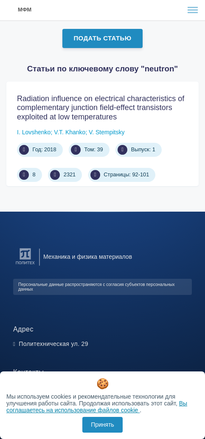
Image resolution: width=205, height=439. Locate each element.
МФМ (24, 9)
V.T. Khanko (69, 132)
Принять (102, 424)
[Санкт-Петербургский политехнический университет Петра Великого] (25, 264)
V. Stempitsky (106, 132)
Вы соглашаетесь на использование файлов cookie (96, 407)
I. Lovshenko (34, 132)
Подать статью (102, 38)
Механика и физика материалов (87, 256)
